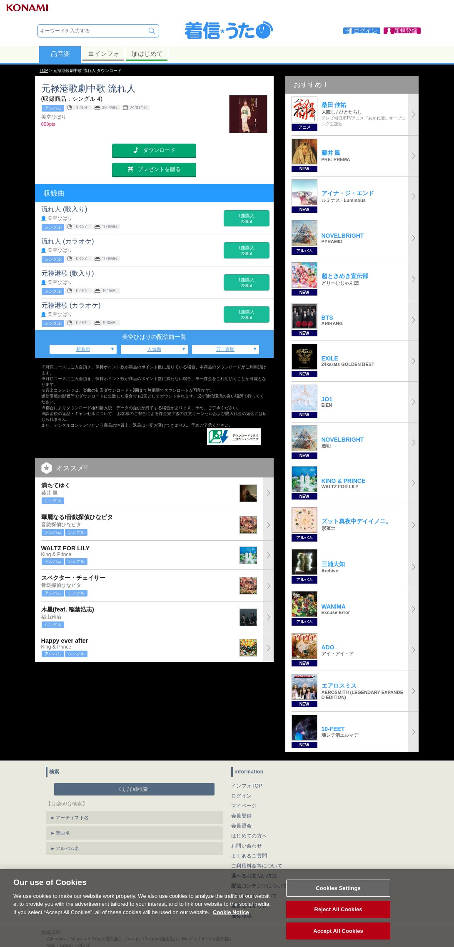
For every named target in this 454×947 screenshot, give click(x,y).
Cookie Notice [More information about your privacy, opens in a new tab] (231, 920)
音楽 (60, 53)
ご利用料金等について (256, 866)
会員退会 (241, 826)
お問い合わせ (246, 846)
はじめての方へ (249, 836)
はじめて (147, 53)
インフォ (103, 53)
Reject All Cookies (338, 918)
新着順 (83, 349)
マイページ (244, 806)
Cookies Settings (338, 896)
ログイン (241, 796)
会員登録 (241, 816)
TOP (44, 70)
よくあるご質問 (249, 856)
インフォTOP (246, 786)
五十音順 (225, 349)
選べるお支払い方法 (254, 876)
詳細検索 (137, 789)
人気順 (154, 349)
